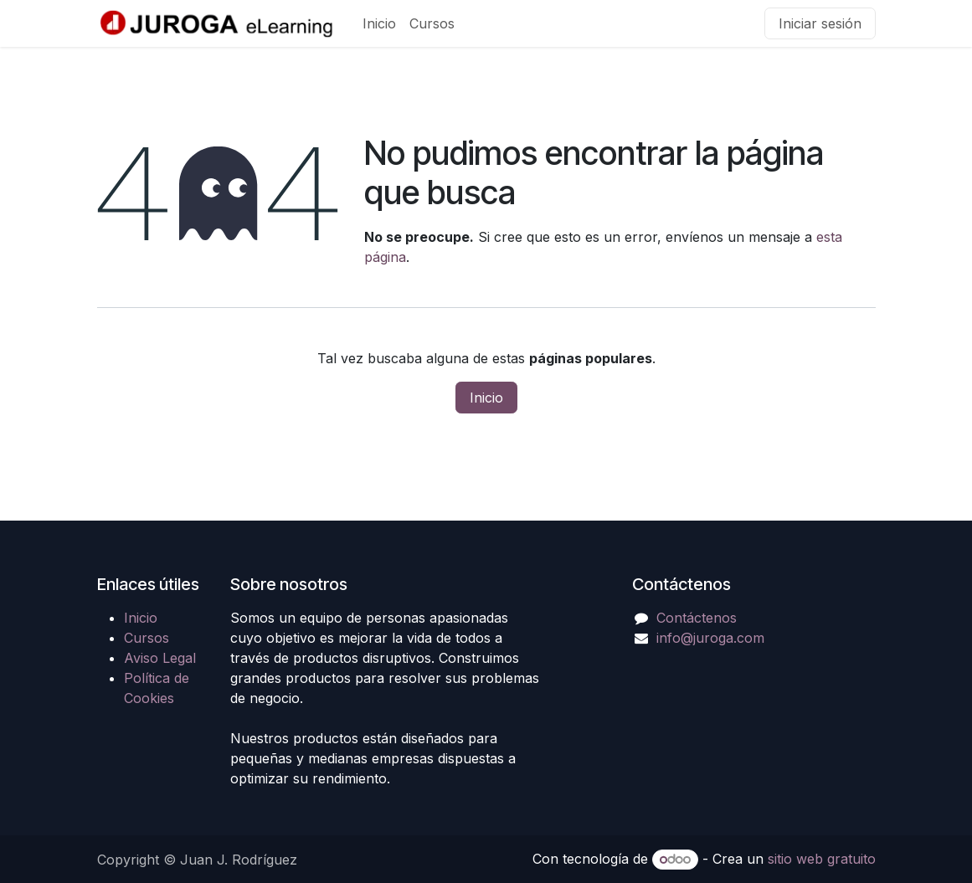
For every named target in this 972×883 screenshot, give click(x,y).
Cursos (146, 637)
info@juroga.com (710, 637)
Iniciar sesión (820, 23)
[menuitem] (379, 23)
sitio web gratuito (822, 858)
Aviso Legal (160, 657)
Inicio (486, 397)
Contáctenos (696, 617)
